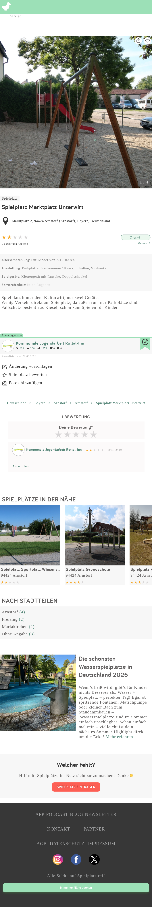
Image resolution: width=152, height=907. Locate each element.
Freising (10, 619)
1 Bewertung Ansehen (14, 243)
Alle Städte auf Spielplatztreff (76, 875)
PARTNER (94, 829)
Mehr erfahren (119, 736)
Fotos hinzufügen (25, 382)
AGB (42, 843)
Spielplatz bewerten (28, 374)
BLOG (76, 814)
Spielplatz (10, 198)
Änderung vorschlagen (30, 366)
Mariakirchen (15, 626)
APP (39, 814)
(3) (32, 633)
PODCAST (57, 814)
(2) (22, 619)
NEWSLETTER (101, 814)
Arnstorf (60, 403)
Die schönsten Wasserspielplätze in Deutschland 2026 (105, 667)
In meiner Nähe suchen (76, 887)
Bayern (39, 403)
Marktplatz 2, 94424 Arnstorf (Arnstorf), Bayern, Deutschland (61, 221)
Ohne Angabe (15, 633)
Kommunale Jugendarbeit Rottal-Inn (50, 343)
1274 (42, 348)
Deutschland (16, 403)
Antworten (20, 466)
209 (20, 348)
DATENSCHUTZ (67, 843)
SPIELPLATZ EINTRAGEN (76, 786)
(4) (22, 612)
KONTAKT (58, 829)
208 (31, 348)
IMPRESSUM (101, 843)
